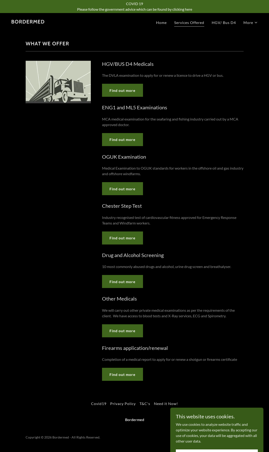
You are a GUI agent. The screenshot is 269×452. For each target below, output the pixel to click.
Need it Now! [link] (166, 403)
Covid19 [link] (98, 403)
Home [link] (161, 22)
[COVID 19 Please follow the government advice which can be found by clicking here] (134, 6)
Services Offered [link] (189, 22)
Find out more (122, 90)
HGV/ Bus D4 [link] (224, 22)
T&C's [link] (145, 403)
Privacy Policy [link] (123, 403)
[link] (28, 22)
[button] (250, 22)
